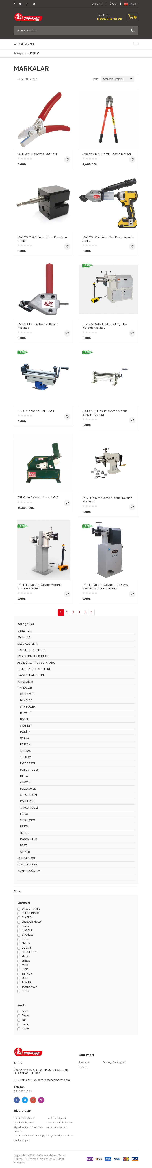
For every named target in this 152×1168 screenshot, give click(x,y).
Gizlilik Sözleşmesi (24, 1118)
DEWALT (25, 713)
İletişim (83, 1066)
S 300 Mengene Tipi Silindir (36, 411)
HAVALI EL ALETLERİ (30, 675)
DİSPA (24, 776)
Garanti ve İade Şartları (60, 1122)
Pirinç (25, 1024)
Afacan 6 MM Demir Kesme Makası (106, 154)
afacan (26, 956)
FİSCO (24, 814)
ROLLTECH (27, 801)
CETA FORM (27, 820)
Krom (25, 1028)
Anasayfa (18, 53)
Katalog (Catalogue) (113, 1062)
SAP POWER (28, 706)
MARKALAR (24, 688)
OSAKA (24, 738)
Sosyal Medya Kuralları (60, 1135)
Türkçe (131, 4)
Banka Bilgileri (22, 1140)
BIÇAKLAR (24, 637)
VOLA (25, 978)
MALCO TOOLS (29, 769)
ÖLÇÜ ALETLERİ (27, 643)
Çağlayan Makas (32, 921)
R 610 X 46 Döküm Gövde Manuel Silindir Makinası (105, 412)
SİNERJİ (27, 917)
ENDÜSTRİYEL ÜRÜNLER (33, 656)
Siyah (25, 1011)
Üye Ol (113, 3)
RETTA (24, 826)
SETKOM (25, 757)
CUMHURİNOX (31, 913)
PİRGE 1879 (27, 763)
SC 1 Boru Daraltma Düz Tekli (37, 154)
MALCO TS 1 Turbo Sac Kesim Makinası (38, 325)
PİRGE (26, 991)
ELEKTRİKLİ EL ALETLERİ (33, 669)
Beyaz (25, 1015)
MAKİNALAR (25, 681)
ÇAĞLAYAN (27, 694)
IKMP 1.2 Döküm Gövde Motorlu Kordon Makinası (40, 586)
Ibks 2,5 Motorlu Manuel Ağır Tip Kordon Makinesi (104, 325)
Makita (26, 943)
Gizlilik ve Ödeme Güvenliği (29, 1135)
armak (26, 960)
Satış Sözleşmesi (56, 1118)
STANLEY (26, 725)
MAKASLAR (24, 631)
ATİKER (25, 851)
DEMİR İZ (26, 700)
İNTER (24, 832)
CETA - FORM (28, 795)
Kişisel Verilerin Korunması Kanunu (28, 1129)
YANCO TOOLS (29, 807)
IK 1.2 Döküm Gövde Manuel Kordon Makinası (107, 499)
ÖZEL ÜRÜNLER (27, 864)
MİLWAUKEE (28, 788)
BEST (23, 845)
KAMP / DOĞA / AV (29, 871)
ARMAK (26, 982)
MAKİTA (25, 732)
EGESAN (25, 744)
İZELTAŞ (25, 750)
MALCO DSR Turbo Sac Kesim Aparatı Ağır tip (108, 238)
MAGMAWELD (28, 839)
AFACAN (25, 782)
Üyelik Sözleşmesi (24, 1122)
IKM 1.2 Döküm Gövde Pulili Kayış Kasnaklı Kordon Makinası (105, 586)
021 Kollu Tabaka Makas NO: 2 (38, 497)
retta (25, 965)
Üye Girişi (97, 3)
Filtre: (17, 891)
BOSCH (24, 719)
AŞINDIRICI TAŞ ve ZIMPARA (36, 662)
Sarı (24, 1019)
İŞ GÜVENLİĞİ (26, 858)
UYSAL (26, 969)
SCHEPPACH (29, 986)
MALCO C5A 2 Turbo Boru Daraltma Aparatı (42, 238)
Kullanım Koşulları (57, 1127)
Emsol (26, 926)
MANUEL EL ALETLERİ (31, 650)
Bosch (25, 939)
